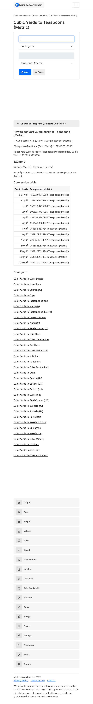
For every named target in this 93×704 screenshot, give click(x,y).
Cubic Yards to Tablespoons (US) (31, 300)
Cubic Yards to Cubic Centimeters (31, 339)
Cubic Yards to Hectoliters (27, 416)
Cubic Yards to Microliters (27, 284)
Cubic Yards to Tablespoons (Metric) (33, 311)
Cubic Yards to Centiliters (27, 333)
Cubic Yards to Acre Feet (26, 449)
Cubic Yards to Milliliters (26, 356)
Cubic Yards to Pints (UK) (27, 322)
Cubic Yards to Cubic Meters (29, 438)
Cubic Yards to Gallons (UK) (28, 389)
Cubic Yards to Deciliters (26, 345)
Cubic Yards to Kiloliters (26, 444)
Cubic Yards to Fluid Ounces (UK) (31, 400)
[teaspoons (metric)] (46, 56)
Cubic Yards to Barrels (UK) (28, 433)
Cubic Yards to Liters (24, 372)
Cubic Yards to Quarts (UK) (28, 378)
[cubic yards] (46, 39)
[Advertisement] (46, 99)
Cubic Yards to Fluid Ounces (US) (31, 328)
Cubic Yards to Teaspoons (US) (30, 317)
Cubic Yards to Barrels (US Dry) (30, 422)
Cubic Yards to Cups (24, 295)
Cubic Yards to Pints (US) (27, 306)
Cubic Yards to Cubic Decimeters (31, 367)
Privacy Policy (21, 680)
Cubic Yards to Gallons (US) (28, 383)
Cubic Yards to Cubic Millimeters (31, 350)
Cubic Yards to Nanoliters (27, 361)
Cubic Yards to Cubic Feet (27, 394)
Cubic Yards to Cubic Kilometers (31, 455)
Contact (51, 680)
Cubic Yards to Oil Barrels (27, 427)
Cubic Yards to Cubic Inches (28, 278)
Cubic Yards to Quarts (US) (28, 289)
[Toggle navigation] (75, 5)
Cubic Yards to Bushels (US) (28, 405)
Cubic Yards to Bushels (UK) (28, 411)
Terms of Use (38, 680)
